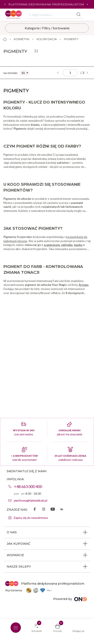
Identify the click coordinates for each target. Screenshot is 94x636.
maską (78, 245)
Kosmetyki (21, 39)
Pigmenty (71, 39)
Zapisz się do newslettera (31, 518)
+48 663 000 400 (28, 486)
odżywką (66, 245)
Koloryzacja (47, 39)
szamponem (52, 245)
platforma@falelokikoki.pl (30, 500)
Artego (83, 285)
